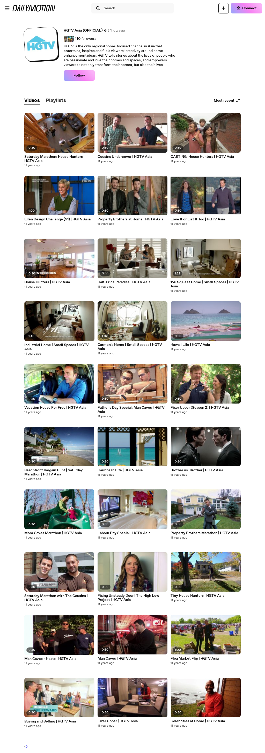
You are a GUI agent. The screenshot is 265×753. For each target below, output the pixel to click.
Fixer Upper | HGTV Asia (118, 721)
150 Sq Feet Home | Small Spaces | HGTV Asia (205, 284)
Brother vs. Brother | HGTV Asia (197, 470)
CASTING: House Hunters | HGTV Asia (202, 157)
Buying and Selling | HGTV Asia (50, 721)
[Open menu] (7, 8)
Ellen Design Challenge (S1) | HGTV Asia (57, 219)
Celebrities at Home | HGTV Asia (198, 721)
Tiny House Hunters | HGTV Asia (197, 596)
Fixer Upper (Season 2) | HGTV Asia (200, 408)
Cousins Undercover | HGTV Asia (125, 157)
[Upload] (223, 8)
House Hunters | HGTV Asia (47, 282)
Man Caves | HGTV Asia (117, 659)
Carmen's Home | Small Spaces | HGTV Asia (130, 347)
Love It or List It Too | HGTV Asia (198, 219)
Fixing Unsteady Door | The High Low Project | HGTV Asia (128, 598)
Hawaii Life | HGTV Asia (190, 345)
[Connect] (246, 8)
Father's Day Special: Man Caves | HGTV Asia (131, 410)
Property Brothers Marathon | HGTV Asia (204, 533)
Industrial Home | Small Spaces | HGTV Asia (56, 347)
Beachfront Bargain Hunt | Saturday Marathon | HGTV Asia (53, 472)
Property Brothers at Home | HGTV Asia (130, 219)
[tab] (32, 101)
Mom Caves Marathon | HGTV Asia (53, 533)
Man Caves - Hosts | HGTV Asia (50, 659)
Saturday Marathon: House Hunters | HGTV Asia (54, 159)
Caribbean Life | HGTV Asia (120, 470)
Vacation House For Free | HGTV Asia (55, 408)
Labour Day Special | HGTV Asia (124, 533)
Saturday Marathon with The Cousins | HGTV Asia (56, 598)
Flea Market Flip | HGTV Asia (195, 659)
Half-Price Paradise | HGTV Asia (124, 282)
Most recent (227, 100)
